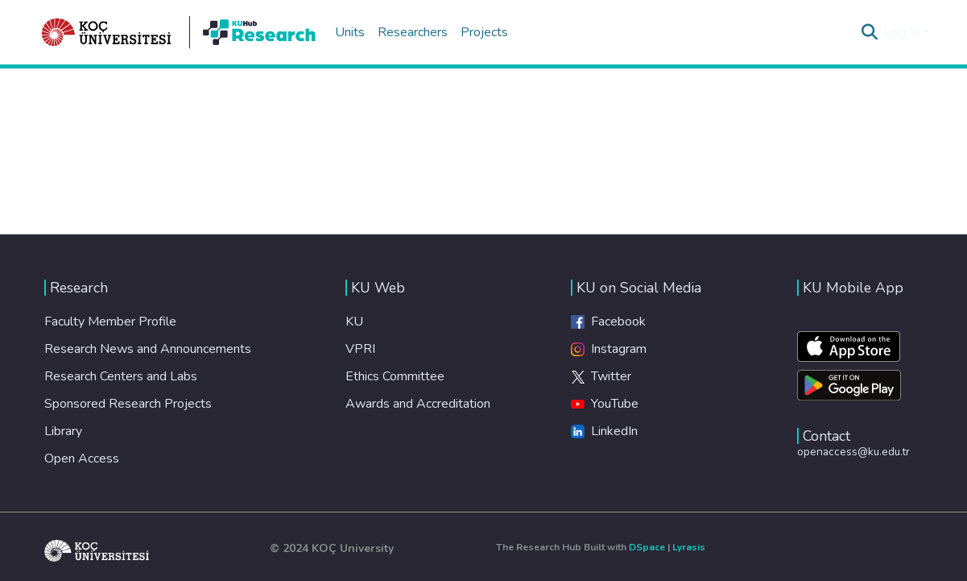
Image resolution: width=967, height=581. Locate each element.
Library (63, 431)
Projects (484, 32)
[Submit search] (869, 32)
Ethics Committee (394, 376)
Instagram (609, 349)
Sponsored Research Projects (128, 404)
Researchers (413, 32)
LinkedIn (604, 431)
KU (354, 321)
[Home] (107, 32)
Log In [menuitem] (901, 32)
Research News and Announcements (147, 349)
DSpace (647, 547)
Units (350, 32)
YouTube (604, 404)
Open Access (81, 458)
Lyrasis (688, 547)
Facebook (608, 321)
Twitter (601, 376)
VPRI (360, 349)
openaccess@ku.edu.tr (853, 451)
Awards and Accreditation (417, 404)
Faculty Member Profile (110, 321)
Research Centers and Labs (120, 376)
